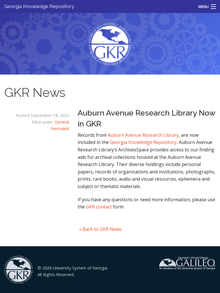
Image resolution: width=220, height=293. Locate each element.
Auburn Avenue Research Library (143, 135)
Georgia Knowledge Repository (39, 6)
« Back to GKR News (100, 229)
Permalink (60, 128)
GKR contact (99, 207)
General (62, 122)
